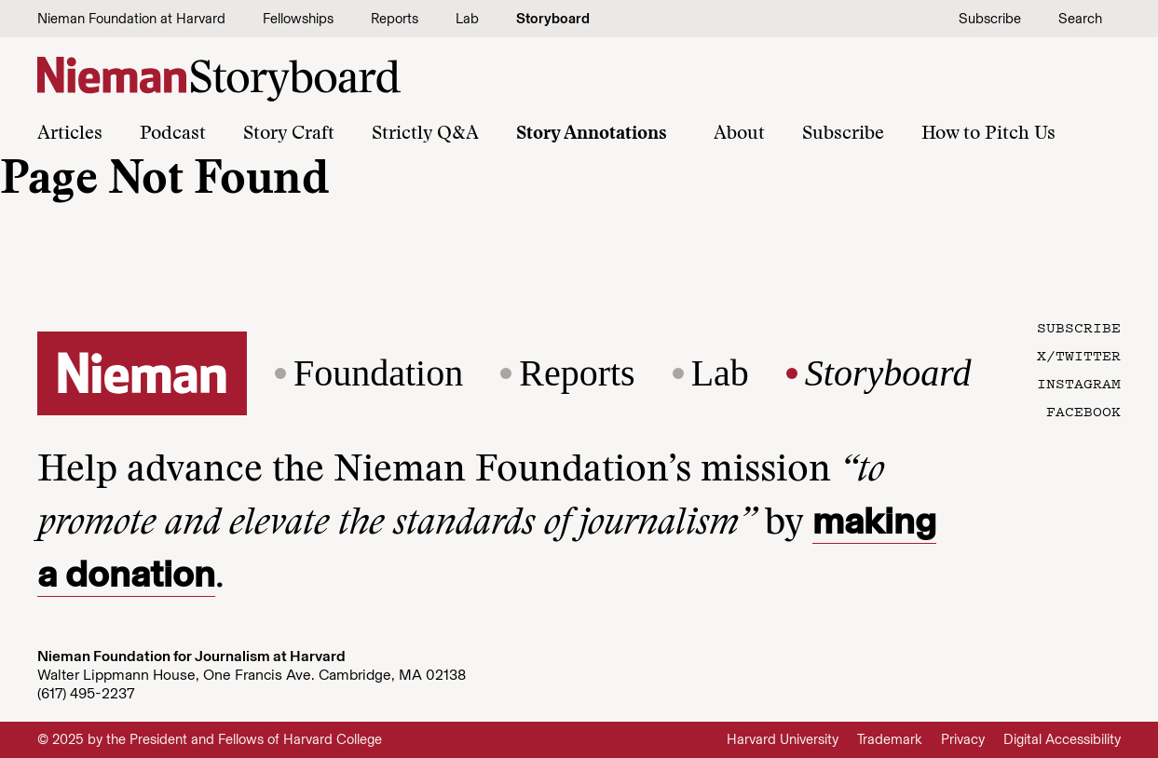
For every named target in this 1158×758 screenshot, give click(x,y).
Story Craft (288, 134)
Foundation (378, 373)
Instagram (1079, 382)
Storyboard (553, 18)
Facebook (1083, 410)
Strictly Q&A (425, 134)
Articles (69, 134)
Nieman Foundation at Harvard (131, 18)
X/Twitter (1079, 355)
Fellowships (298, 18)
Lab (467, 18)
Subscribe (990, 18)
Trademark (889, 739)
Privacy (963, 739)
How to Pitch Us (988, 134)
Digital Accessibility (1062, 739)
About (739, 134)
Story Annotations (591, 134)
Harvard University (782, 739)
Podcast (173, 134)
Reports (394, 18)
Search (1080, 18)
